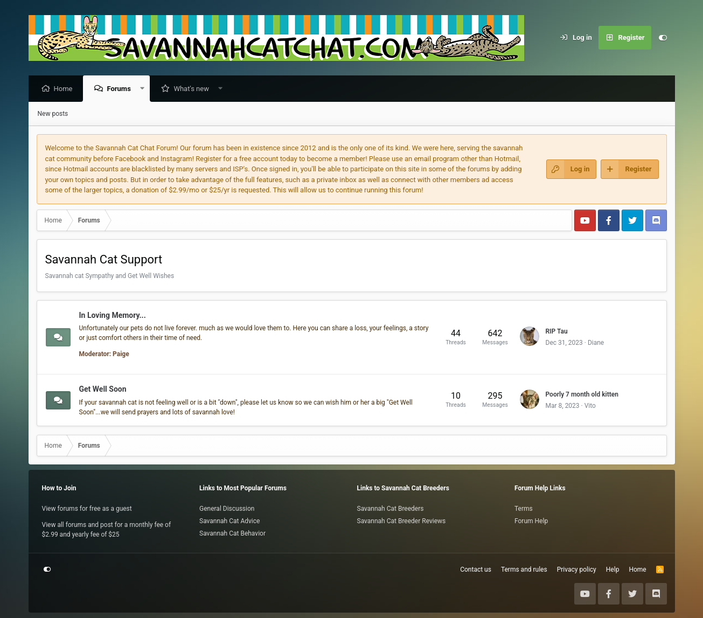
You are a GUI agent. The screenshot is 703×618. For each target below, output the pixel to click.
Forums (121, 89)
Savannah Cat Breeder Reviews (401, 521)
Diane (596, 343)
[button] (144, 89)
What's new (194, 89)
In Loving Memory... (112, 315)
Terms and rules (524, 569)
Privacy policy (576, 569)
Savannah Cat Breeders (390, 508)
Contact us (475, 569)
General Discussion (226, 508)
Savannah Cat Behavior (232, 533)
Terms (523, 508)
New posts (53, 114)
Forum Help (531, 521)
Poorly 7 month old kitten (582, 395)
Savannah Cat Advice (229, 521)
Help (613, 569)
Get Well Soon (103, 389)
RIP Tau (557, 332)
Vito (590, 406)
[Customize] (663, 38)
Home (66, 89)
